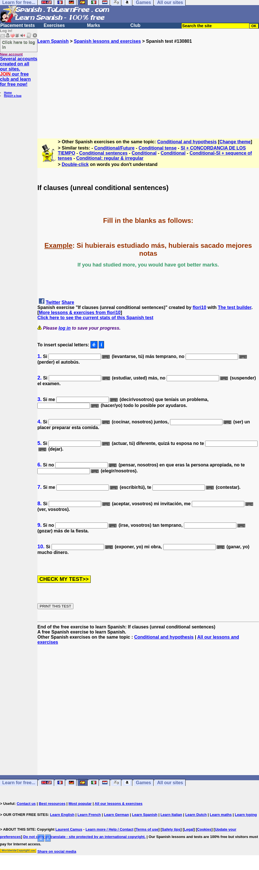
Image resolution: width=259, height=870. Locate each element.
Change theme (234, 141)
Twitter (53, 302)
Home (8, 92)
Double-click (75, 164)
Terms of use (147, 829)
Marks (93, 25)
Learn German (116, 815)
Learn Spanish (53, 41)
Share (67, 302)
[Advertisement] (148, 83)
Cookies (204, 829)
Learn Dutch (196, 815)
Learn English (62, 815)
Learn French (89, 815)
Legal (189, 829)
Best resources (52, 803)
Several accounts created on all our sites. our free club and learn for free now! (18, 71)
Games (143, 782)
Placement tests (17, 25)
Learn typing (246, 815)
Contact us (26, 803)
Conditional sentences (103, 153)
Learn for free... (18, 782)
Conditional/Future (114, 148)
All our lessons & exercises (119, 803)
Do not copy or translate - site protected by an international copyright (84, 837)
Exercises (54, 25)
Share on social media (56, 851)
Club (135, 25)
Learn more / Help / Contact (109, 829)
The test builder (234, 307)
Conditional (143, 153)
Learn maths (221, 815)
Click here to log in (18, 44)
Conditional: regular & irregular (109, 158)
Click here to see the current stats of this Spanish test (95, 317)
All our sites (170, 782)
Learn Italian (171, 815)
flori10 (199, 307)
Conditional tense (158, 148)
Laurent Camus (69, 829)
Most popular (80, 803)
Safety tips (171, 829)
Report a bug (13, 95)
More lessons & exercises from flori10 (79, 312)
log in (65, 328)
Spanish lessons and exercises (107, 41)
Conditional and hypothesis (187, 141)
